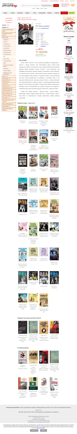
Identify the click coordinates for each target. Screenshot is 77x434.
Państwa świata (6, 90)
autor (42, 8)
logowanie (72, 1)
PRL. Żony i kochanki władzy (69, 95)
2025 (22, 411)
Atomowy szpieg (22, 368)
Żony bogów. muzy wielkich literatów (54, 193)
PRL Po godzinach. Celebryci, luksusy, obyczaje (23, 288)
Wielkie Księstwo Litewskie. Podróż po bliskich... (33, 212)
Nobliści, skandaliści (33, 170)
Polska (4, 37)
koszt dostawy (44, 1)
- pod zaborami (6, 48)
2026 (20, 411)
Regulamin (33, 407)
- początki (5, 41)
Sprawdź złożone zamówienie (68, 19)
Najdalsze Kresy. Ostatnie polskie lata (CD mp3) (33, 190)
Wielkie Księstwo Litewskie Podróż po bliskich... (22, 265)
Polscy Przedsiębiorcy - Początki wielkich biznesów (43, 392)
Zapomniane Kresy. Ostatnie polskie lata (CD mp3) (44, 190)
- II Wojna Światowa (7, 54)
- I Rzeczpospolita (6, 46)
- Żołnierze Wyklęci (7, 70)
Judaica (4, 83)
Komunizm (5, 85)
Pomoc (51, 407)
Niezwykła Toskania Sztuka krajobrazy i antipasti (54, 216)
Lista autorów (55, 411)
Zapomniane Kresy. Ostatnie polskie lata (44, 310)
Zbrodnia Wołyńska (7, 104)
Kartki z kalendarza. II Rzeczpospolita (23, 194)
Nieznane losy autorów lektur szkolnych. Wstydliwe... (33, 307)
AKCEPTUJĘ (34, 430)
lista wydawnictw (9, 20)
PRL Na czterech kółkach (43, 169)
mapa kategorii (9, 18)
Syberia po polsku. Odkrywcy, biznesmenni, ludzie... (44, 123)
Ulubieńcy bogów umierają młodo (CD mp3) (54, 235)
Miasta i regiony (6, 93)
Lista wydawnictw (48, 411)
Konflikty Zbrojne (6, 88)
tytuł (46, 8)
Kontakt (55, 407)
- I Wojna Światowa (7, 50)
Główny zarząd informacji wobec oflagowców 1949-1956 (33, 339)
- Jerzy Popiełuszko (7, 60)
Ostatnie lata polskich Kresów (44, 259)
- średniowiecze (6, 44)
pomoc (66, 1)
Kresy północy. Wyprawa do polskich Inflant (44, 212)
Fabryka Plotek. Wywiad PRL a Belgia (54, 395)
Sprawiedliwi (5, 106)
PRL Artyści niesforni (23, 121)
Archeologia (5, 78)
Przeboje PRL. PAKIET (54, 139)
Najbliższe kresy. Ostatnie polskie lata (23, 142)
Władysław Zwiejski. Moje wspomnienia (33, 395)
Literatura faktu (6, 95)
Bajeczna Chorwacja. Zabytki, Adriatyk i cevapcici (44, 147)
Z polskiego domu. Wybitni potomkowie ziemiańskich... (22, 395)
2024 (25, 411)
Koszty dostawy (27, 407)
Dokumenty (5, 81)
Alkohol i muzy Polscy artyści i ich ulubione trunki (44, 235)
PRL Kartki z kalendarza (54, 287)
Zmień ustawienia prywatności (64, 407)
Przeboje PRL (43, 286)
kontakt (62, 1)
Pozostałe (4, 97)
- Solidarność (5, 68)
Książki (4, 25)
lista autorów (9, 22)
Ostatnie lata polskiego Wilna (33, 259)
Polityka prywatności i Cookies (43, 407)
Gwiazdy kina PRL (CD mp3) (33, 283)
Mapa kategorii (40, 411)
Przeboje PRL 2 (23, 214)
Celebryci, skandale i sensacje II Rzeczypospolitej (33, 147)
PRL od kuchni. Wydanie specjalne (33, 122)
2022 (30, 411)
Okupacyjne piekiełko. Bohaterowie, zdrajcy (22, 171)
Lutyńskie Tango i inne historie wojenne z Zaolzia (43, 339)
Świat (3, 76)
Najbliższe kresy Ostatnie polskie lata (54, 171)
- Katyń (4, 63)
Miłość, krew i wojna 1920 (54, 263)
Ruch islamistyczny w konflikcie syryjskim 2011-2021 (23, 339)
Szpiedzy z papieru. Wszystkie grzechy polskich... (44, 368)
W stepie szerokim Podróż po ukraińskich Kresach (33, 241)
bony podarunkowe (54, 1)
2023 (28, 411)
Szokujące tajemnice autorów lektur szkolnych (22, 235)
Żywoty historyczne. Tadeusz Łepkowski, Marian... (33, 370)
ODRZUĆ (43, 430)
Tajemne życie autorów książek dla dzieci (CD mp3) (23, 307)
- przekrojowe (5, 39)
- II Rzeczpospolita (7, 52)
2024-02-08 (43, 46)
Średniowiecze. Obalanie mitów (54, 337)
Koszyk (21, 407)
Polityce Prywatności (40, 427)
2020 (35, 411)
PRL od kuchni (54, 117)
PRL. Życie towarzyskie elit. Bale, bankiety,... (69, 113)
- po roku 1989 (6, 58)
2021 (33, 411)
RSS (48, 422)
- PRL (4, 56)
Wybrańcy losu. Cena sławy (69, 59)
